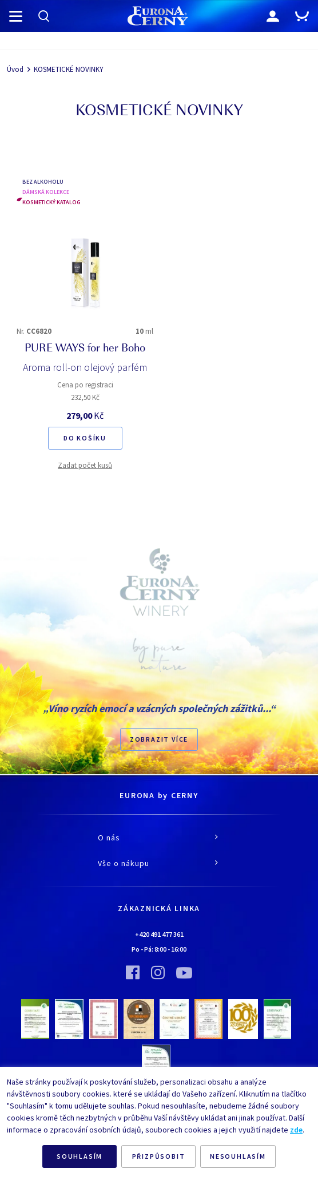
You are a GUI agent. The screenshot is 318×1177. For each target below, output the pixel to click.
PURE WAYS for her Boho (85, 349)
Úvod (15, 69)
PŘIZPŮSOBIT (158, 1156)
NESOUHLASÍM (238, 1156)
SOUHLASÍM (79, 1156)
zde (296, 1130)
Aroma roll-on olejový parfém (85, 367)
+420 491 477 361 (159, 934)
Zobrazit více (159, 739)
